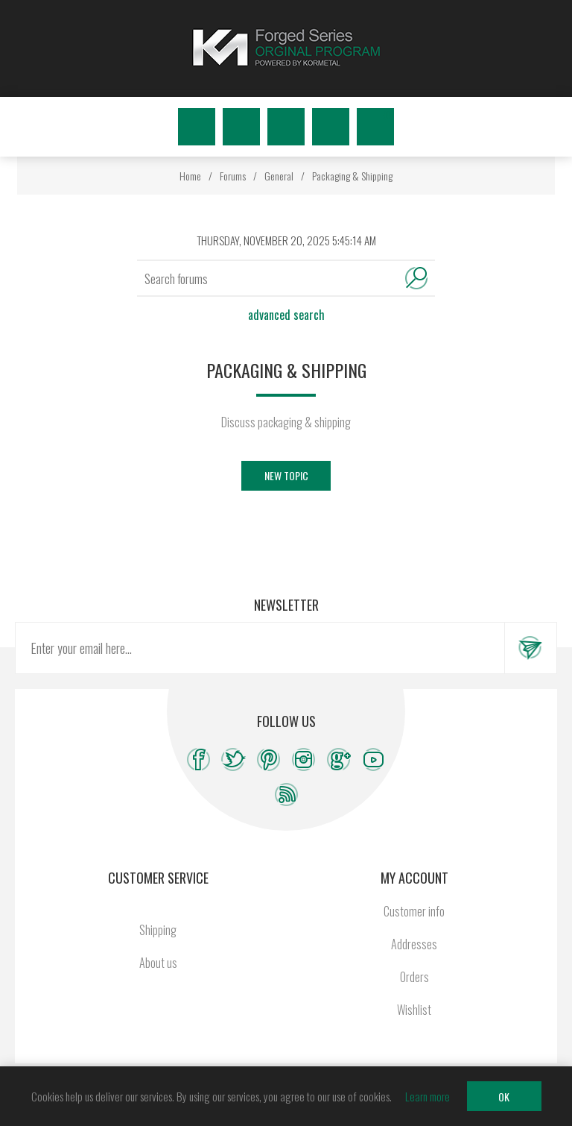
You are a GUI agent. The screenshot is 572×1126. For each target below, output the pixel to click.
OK (503, 1096)
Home (190, 175)
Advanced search (286, 315)
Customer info (414, 911)
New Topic (286, 475)
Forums (233, 175)
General (278, 175)
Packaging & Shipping (352, 175)
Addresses (414, 944)
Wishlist (330, 126)
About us (158, 963)
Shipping (158, 930)
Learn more (427, 1096)
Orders (414, 977)
